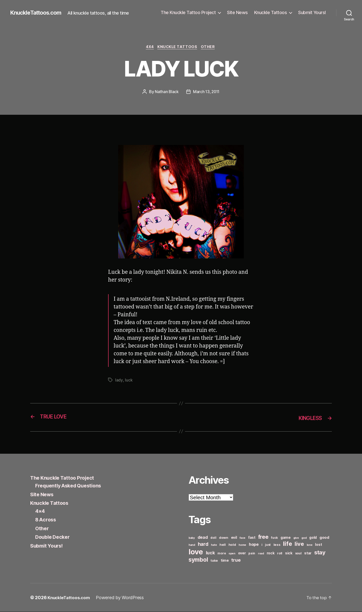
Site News (237, 12)
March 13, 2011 (206, 92)
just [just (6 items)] (268, 545)
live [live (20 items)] (299, 544)
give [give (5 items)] (296, 538)
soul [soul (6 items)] (298, 553)
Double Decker (54, 537)
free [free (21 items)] (263, 537)
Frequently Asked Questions (71, 486)
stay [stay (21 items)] (320, 552)
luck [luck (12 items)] (210, 553)
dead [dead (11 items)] (203, 537)
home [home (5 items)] (242, 545)
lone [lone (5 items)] (309, 545)
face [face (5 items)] (242, 538)
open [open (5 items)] (232, 553)
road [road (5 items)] (261, 553)
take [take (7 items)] (214, 561)
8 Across (46, 520)
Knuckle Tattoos (270, 12)
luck (128, 380)
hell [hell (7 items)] (222, 545)
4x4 (149, 47)
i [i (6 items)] (261, 545)
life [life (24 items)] (287, 544)
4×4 (40, 511)
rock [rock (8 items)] (271, 553)
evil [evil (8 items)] (234, 538)
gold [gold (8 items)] (313, 538)
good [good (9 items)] (324, 537)
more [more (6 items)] (221, 553)
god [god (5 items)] (303, 538)
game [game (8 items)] (286, 538)
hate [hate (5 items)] (214, 545)
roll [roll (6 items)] (279, 553)
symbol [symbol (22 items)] (198, 559)
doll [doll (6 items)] (213, 538)
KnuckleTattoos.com (38, 13)
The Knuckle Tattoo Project (188, 12)
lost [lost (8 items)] (318, 545)
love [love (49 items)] (196, 552)
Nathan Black (166, 92)
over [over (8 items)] (242, 553)
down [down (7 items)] (223, 538)
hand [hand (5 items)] (192, 545)
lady (119, 380)
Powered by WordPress (122, 597)
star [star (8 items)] (307, 553)
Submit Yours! (312, 12)
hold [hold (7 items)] (232, 545)
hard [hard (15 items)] (203, 544)
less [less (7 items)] (277, 545)
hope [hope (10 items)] (254, 544)
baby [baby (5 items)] (192, 538)
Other (210, 47)
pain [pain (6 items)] (251, 553)
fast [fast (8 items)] (251, 538)
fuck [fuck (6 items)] (274, 538)
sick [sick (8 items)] (288, 553)
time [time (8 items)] (225, 560)
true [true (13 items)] (235, 560)
